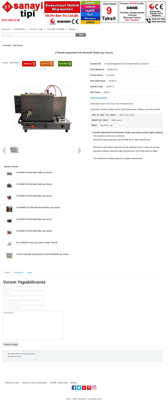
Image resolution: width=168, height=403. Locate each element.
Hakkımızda (19, 29)
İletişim (72, 29)
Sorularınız (19, 272)
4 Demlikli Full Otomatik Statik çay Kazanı (34, 172)
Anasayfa (5, 29)
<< (39, 69)
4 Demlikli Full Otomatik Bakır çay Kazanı (34, 219)
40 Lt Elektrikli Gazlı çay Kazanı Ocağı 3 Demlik (36, 242)
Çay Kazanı (18, 45)
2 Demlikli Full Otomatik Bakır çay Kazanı (34, 196)
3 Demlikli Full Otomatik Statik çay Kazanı (34, 184)
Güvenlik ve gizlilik (55, 29)
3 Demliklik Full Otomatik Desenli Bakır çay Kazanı (38, 207)
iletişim (73, 383)
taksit (29, 272)
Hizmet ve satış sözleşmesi (34, 383)
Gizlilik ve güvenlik (58, 383)
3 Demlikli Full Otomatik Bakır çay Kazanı (34, 231)
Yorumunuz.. (33, 325)
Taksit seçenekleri (98, 98)
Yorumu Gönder (11, 344)
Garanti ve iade (36, 29)
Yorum (7, 272)
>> (44, 69)
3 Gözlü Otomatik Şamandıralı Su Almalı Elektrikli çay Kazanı (42, 254)
